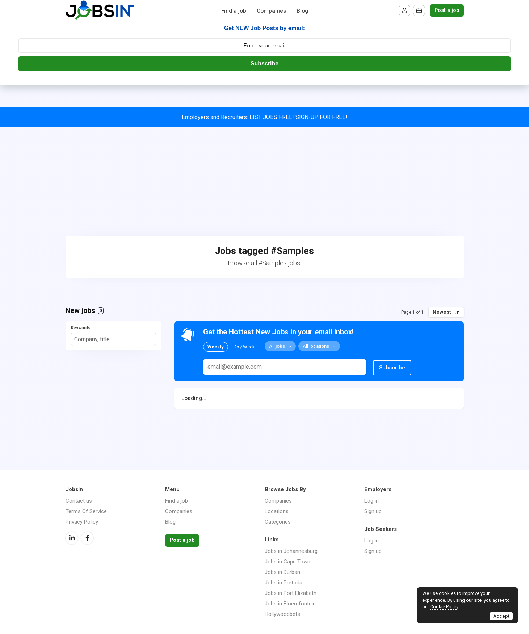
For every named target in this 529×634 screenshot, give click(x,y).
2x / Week (244, 346)
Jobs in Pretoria (283, 582)
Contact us (79, 501)
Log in (371, 501)
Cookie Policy (444, 606)
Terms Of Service (86, 511)
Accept (501, 616)
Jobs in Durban (282, 572)
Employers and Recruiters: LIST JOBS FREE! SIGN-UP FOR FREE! (264, 117)
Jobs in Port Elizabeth (290, 593)
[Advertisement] (264, 181)
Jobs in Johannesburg (291, 551)
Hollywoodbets (282, 614)
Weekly (215, 346)
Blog (302, 11)
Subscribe (264, 63)
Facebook (87, 538)
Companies (271, 11)
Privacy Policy (82, 522)
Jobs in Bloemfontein (290, 603)
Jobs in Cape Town (287, 561)
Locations (277, 511)
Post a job (446, 10)
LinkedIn (72, 538)
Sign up (373, 511)
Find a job (233, 11)
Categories (278, 522)
